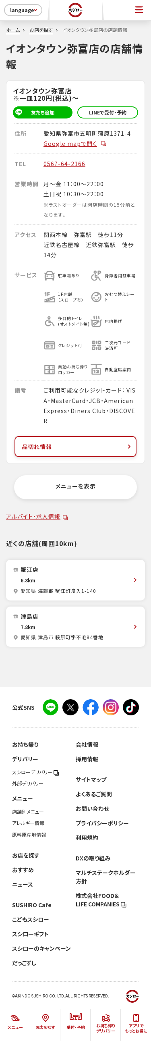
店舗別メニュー (28, 811)
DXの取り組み (93, 858)
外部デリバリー (27, 783)
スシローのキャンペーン (41, 948)
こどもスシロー (30, 919)
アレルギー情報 (28, 823)
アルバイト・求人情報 (33, 516)
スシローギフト (30, 934)
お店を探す (41, 29)
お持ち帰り (25, 744)
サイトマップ (91, 779)
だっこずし (24, 963)
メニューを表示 (76, 486)
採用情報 (87, 759)
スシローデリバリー (35, 772)
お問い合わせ (92, 808)
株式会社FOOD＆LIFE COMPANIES (101, 899)
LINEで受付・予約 (107, 112)
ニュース (22, 884)
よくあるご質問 (94, 794)
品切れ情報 (77, 447)
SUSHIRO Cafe (32, 905)
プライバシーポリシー (102, 823)
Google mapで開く (75, 143)
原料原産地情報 (29, 834)
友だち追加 (33, 112)
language (24, 10)
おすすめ (23, 870)
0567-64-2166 (64, 164)
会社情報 (87, 744)
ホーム (13, 29)
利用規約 (87, 837)
